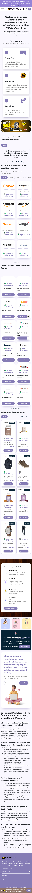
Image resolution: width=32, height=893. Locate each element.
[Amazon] (24, 190)
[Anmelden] (29, 9)
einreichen (23, 683)
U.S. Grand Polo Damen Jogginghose (23, 544)
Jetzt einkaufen (8, 450)
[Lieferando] (8, 228)
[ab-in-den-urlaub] (24, 249)
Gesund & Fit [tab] (20, 177)
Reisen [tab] (11, 177)
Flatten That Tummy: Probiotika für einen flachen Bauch (8, 444)
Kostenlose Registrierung (10, 608)
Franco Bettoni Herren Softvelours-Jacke (8, 477)
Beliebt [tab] (4, 177)
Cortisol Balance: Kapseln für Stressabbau (24, 444)
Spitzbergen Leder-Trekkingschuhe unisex (24, 477)
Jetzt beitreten (24, 646)
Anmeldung (15, 646)
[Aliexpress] (8, 249)
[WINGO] (24, 229)
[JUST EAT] (8, 190)
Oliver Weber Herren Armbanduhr (8, 544)
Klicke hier (18, 5)
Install (28, 890)
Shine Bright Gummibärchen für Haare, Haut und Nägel (8, 511)
